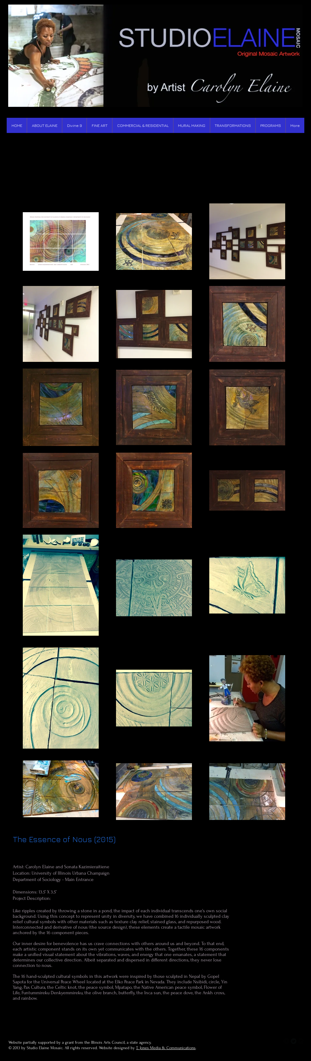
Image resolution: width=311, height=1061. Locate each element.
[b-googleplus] (301, 1041)
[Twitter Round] (293, 1041)
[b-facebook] (286, 1041)
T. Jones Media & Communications (166, 1048)
